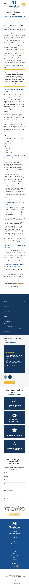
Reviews (14, 557)
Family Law (14, 553)
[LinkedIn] (14, 566)
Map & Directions (14, 545)
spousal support (21, 253)
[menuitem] (14, 301)
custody (21, 49)
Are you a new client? (8, 487)
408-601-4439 (14, 533)
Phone (5, 479)
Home (14, 551)
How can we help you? (9, 490)
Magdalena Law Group (10, 51)
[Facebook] (12, 566)
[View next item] (10, 377)
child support (11, 253)
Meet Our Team (14, 555)
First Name (6, 472)
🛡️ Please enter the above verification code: (13, 500)
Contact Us (14, 559)
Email (5, 483)
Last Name (6, 476)
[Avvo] (17, 566)
